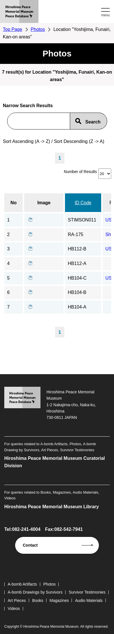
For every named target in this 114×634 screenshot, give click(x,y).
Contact (30, 545)
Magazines (59, 600)
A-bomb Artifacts (22, 584)
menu (105, 15)
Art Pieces (17, 600)
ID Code (83, 202)
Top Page (12, 29)
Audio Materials (89, 600)
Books (37, 600)
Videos (14, 608)
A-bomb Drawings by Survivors (35, 592)
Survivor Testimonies (87, 592)
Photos (38, 29)
